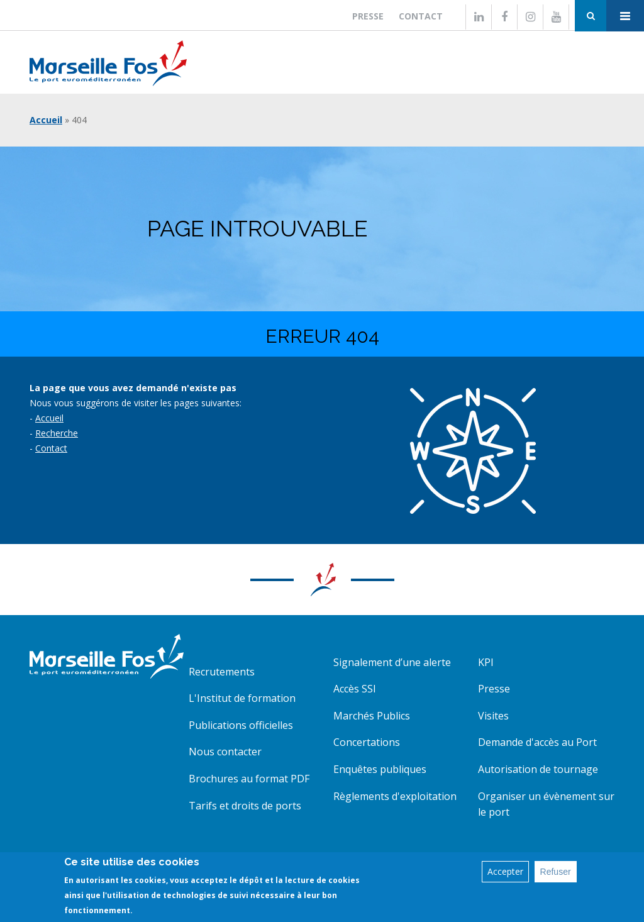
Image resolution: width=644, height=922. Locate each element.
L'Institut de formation (242, 698)
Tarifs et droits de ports (245, 806)
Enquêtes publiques (379, 769)
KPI (486, 662)
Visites (493, 716)
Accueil (46, 120)
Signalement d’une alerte (392, 662)
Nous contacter (225, 751)
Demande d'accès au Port (537, 742)
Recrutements (222, 672)
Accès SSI (354, 689)
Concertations (366, 742)
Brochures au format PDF (249, 779)
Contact (421, 16)
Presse (368, 16)
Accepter (505, 871)
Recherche (56, 433)
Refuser (555, 872)
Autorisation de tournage (538, 769)
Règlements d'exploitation (395, 796)
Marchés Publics (371, 716)
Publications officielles (241, 725)
